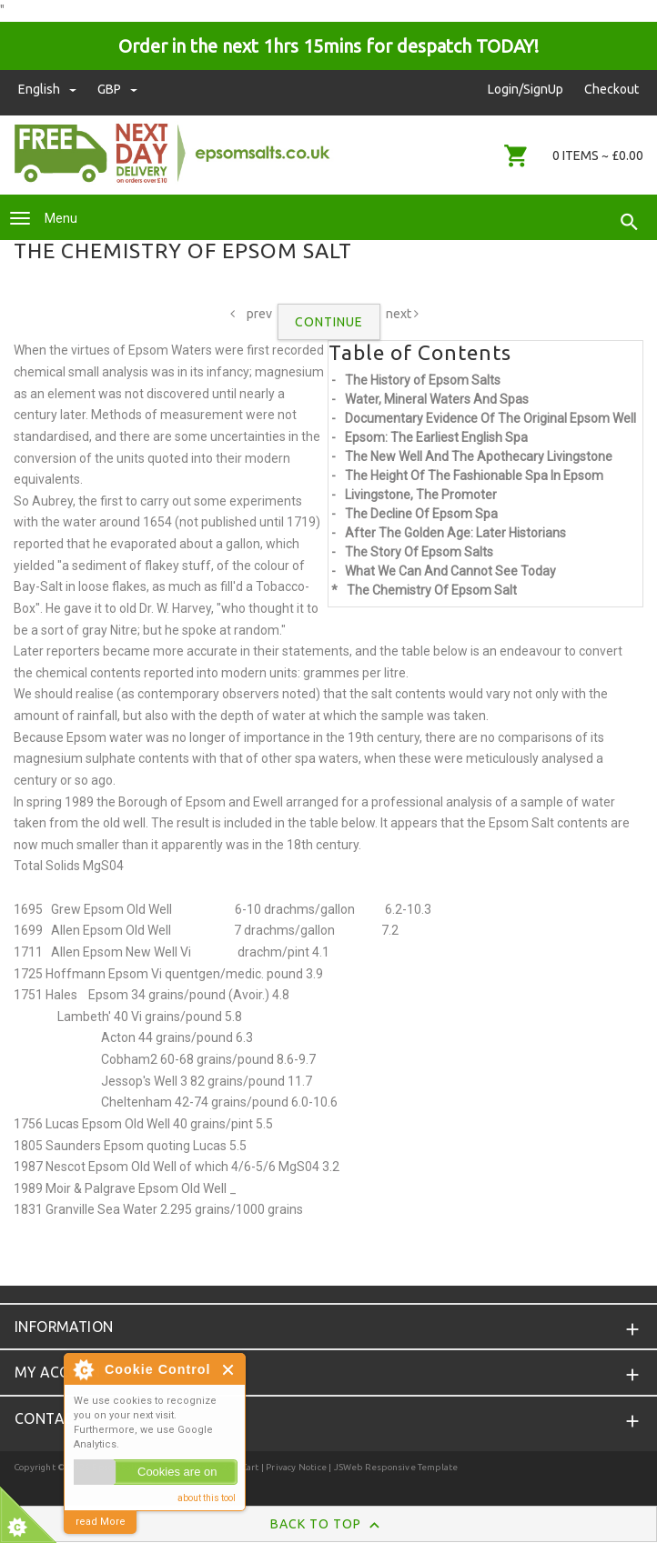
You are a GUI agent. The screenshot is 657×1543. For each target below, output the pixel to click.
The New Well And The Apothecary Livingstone (478, 456)
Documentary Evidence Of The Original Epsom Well (490, 418)
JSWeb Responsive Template (396, 1467)
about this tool (206, 1498)
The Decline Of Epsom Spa (421, 513)
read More (101, 1522)
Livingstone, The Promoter (421, 494)
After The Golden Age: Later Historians (455, 533)
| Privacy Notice (293, 1467)
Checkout (611, 89)
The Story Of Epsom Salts (419, 552)
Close (229, 1370)
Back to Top (329, 1525)
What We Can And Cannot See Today (450, 571)
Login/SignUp (525, 89)
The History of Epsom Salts (422, 380)
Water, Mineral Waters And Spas (437, 399)
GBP (117, 89)
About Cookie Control (83, 1369)
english (48, 89)
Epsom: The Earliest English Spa (436, 437)
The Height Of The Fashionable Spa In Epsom (474, 475)
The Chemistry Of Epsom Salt (432, 590)
